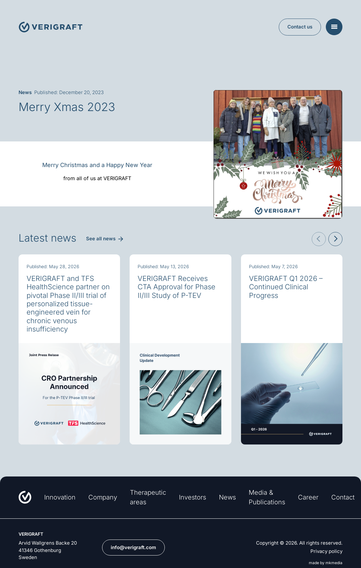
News (227, 497)
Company (102, 497)
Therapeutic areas (148, 497)
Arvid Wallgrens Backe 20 (48, 543)
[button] (319, 239)
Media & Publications (267, 497)
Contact (343, 497)
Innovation (60, 497)
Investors (192, 497)
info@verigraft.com (133, 547)
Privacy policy (326, 551)
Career (308, 497)
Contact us (299, 27)
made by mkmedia (325, 563)
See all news (101, 239)
